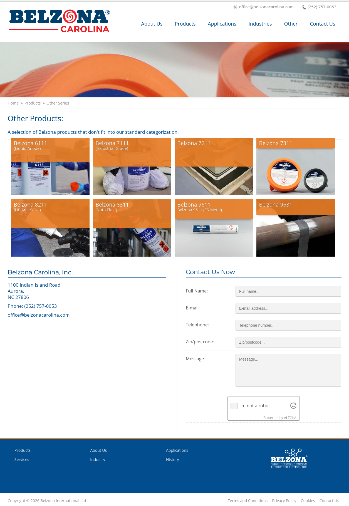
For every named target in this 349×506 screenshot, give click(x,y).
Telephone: (197, 325)
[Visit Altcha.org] (293, 406)
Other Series (57, 103)
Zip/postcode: (200, 342)
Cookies (308, 501)
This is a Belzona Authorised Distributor (289, 458)
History (172, 459)
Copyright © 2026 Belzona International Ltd (47, 501)
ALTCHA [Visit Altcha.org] (290, 417)
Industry (97, 459)
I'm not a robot (254, 406)
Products (185, 23)
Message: (195, 359)
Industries (260, 23)
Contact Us (322, 23)
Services (21, 459)
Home (13, 103)
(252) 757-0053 (319, 7)
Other (291, 23)
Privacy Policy (284, 501)
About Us (152, 23)
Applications (222, 23)
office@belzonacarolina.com (264, 7)
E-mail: (193, 308)
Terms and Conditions (248, 501)
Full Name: (197, 291)
